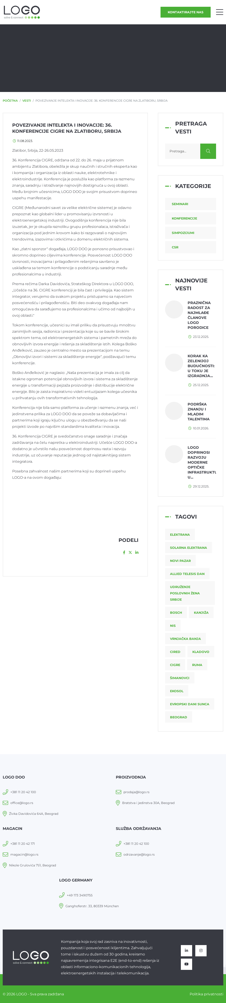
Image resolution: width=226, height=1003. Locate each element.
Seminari (180, 204)
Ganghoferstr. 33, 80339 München (92, 906)
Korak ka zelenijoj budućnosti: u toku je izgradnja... (201, 366)
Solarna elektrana (188, 548)
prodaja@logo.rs (136, 792)
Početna (10, 100)
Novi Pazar (180, 561)
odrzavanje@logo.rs (139, 854)
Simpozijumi (183, 233)
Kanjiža (201, 613)
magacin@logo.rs (24, 854)
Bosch (176, 613)
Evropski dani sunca (189, 704)
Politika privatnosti (206, 994)
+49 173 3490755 (80, 895)
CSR (175, 247)
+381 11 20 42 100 (23, 792)
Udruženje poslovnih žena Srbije (185, 593)
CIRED (175, 652)
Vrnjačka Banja (185, 639)
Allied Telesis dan (187, 574)
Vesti (26, 100)
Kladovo (200, 652)
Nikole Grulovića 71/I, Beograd (32, 865)
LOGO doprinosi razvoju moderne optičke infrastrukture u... (205, 462)
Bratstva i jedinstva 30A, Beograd (148, 803)
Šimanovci (179, 678)
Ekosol (176, 691)
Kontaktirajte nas (185, 12)
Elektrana (180, 535)
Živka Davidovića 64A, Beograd (33, 814)
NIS (173, 626)
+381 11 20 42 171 (22, 844)
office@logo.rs (21, 803)
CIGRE (175, 665)
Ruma (197, 665)
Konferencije (184, 218)
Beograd (178, 717)
